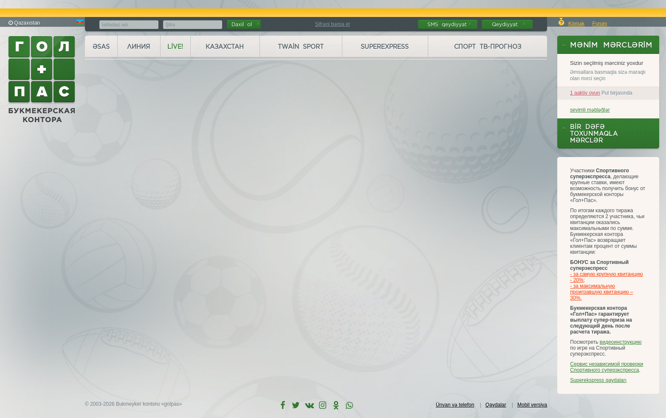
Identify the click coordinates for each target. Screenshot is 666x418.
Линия (138, 46)
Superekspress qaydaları (598, 380)
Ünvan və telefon (455, 405)
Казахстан (225, 46)
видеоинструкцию (621, 342)
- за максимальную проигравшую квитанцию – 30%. (601, 292)
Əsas (101, 46)
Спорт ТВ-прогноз (487, 46)
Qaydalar (495, 405)
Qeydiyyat (508, 24)
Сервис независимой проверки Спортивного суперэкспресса (606, 367)
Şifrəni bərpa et (332, 24)
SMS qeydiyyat (449, 24)
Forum (599, 24)
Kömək (576, 24)
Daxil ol (245, 24)
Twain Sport (301, 46)
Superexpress (385, 46)
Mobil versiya (532, 405)
